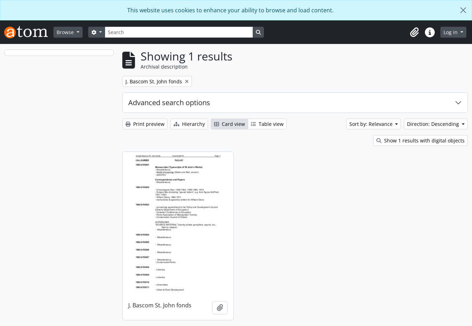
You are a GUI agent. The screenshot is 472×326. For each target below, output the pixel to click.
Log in (451, 32)
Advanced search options (169, 102)
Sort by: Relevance (371, 124)
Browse (66, 32)
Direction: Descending (433, 124)
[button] (414, 32)
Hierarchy (189, 124)
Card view (229, 124)
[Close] (463, 10)
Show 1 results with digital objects (420, 140)
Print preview (144, 124)
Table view (267, 124)
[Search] (179, 32)
